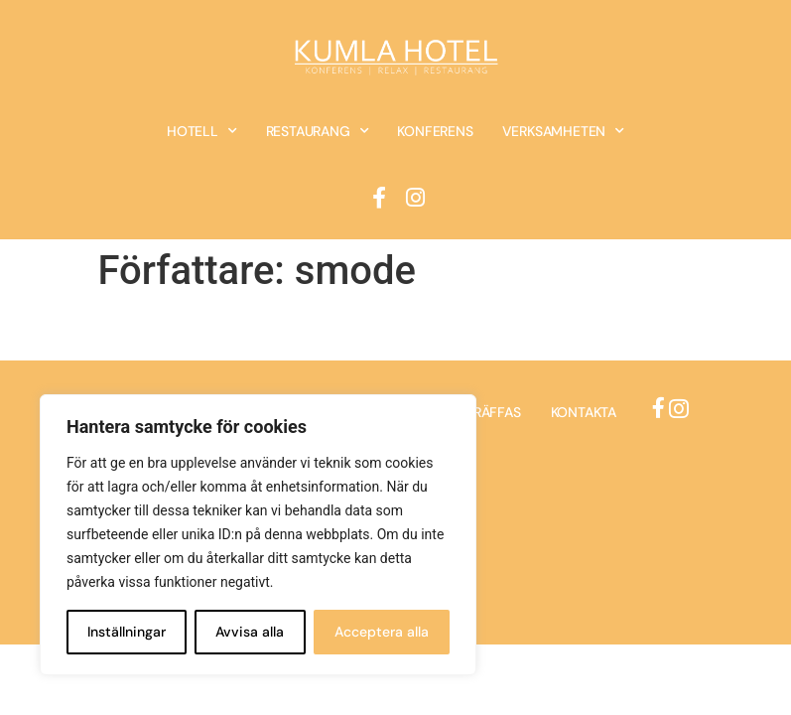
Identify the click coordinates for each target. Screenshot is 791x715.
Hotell (202, 131)
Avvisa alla (249, 632)
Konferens (434, 131)
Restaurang (317, 131)
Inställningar (126, 632)
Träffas (493, 412)
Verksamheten (563, 131)
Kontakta (583, 412)
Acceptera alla (381, 632)
